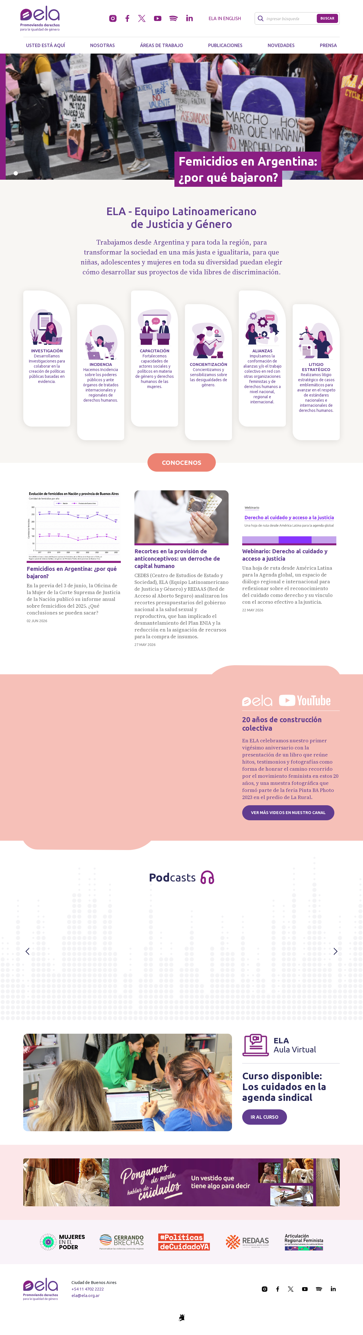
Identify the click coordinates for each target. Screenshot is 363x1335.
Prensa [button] (328, 45)
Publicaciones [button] (225, 45)
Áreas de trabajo (161, 45)
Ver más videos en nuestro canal (288, 812)
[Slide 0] (16, 173)
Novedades (281, 45)
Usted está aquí (45, 45)
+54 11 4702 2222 (87, 1289)
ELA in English (225, 18)
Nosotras (102, 45)
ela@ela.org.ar (85, 1295)
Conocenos (181, 462)
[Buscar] (287, 18)
